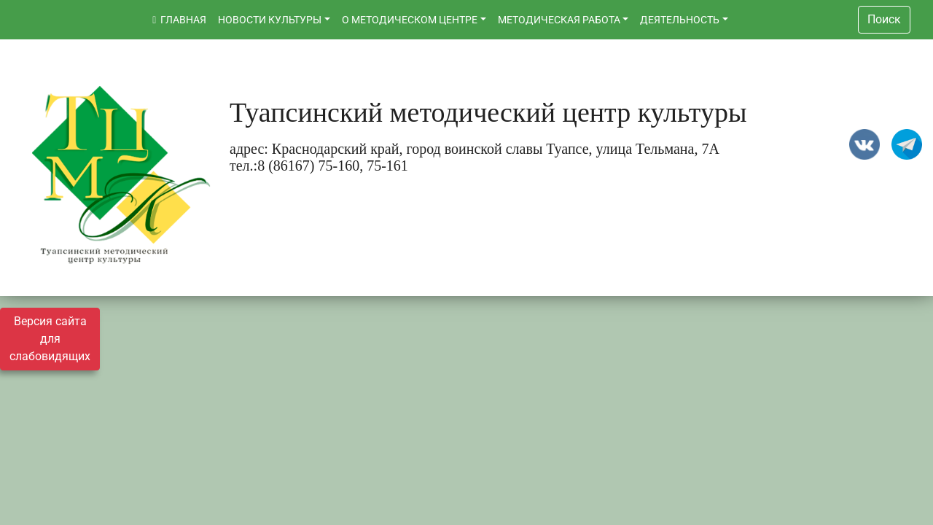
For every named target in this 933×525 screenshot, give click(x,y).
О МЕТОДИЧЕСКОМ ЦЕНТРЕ (409, 20)
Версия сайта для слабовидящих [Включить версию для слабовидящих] (49, 338)
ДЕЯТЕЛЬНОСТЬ (679, 20)
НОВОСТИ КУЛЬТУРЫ (269, 20)
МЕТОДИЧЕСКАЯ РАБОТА (559, 20)
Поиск (884, 19)
